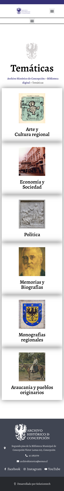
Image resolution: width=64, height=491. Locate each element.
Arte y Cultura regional (32, 132)
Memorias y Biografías (32, 284)
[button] (52, 11)
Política (32, 234)
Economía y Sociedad (32, 184)
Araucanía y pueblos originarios (32, 390)
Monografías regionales (32, 337)
